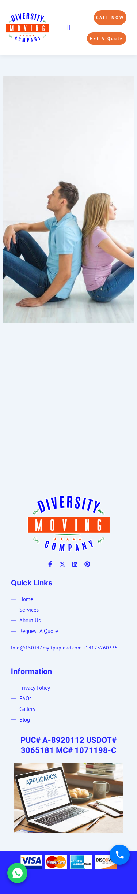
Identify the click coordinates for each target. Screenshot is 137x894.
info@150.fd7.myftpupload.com (46, 647)
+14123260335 (100, 647)
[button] (68, 27)
